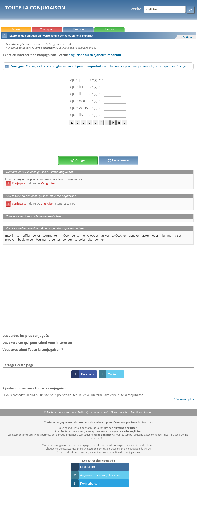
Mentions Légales (141, 412)
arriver (105, 235)
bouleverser (26, 239)
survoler (79, 239)
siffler (27, 235)
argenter (54, 239)
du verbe (31, 183)
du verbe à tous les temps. (41, 203)
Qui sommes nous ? (97, 412)
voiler (36, 235)
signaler (134, 235)
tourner (41, 239)
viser (178, 235)
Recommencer (118, 161)
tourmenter (50, 235)
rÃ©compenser (70, 235)
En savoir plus (184, 399)
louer (154, 235)
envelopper (90, 235)
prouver (10, 239)
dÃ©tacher (119, 235)
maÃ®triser (13, 235)
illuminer (167, 235)
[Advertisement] (98, 140)
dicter (145, 235)
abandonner (96, 239)
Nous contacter (120, 412)
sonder (67, 239)
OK (190, 9)
